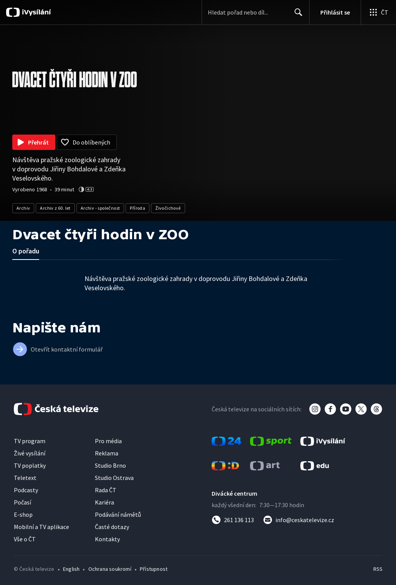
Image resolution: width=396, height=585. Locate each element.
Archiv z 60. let (55, 208)
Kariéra (104, 502)
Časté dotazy (112, 527)
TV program (29, 441)
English (71, 568)
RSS (377, 568)
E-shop (23, 514)
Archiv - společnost (100, 208)
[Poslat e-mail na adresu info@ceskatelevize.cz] (298, 519)
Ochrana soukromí (109, 568)
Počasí (22, 502)
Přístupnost (153, 568)
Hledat (296, 15)
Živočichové (168, 208)
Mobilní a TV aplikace (41, 527)
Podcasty (26, 490)
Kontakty (107, 539)
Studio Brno (110, 465)
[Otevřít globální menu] (378, 12)
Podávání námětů (118, 514)
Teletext (25, 477)
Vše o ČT (25, 539)
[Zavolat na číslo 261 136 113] (233, 519)
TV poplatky (30, 465)
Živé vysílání (29, 453)
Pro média (108, 441)
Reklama (106, 453)
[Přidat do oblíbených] (87, 142)
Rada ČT (105, 490)
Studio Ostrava (114, 477)
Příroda (137, 208)
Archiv (23, 208)
